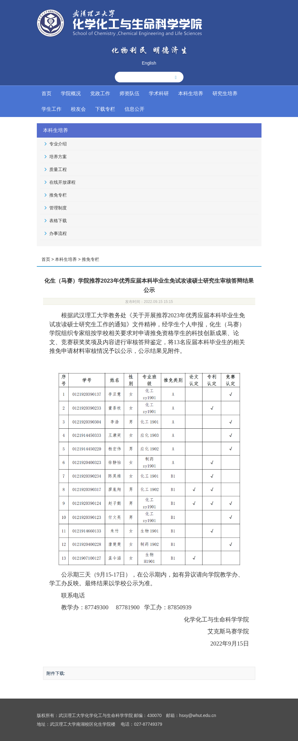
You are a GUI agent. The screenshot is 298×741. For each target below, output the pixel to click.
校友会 (78, 109)
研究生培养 (225, 93)
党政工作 (100, 93)
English (149, 63)
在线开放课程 (62, 182)
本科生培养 (190, 93)
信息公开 (134, 109)
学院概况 (71, 93)
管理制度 (58, 207)
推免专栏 (58, 195)
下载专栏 (105, 109)
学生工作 (51, 109)
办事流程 (58, 233)
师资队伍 (129, 93)
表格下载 (58, 220)
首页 (46, 93)
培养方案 (58, 156)
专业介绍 (58, 143)
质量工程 (58, 169)
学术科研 (159, 93)
